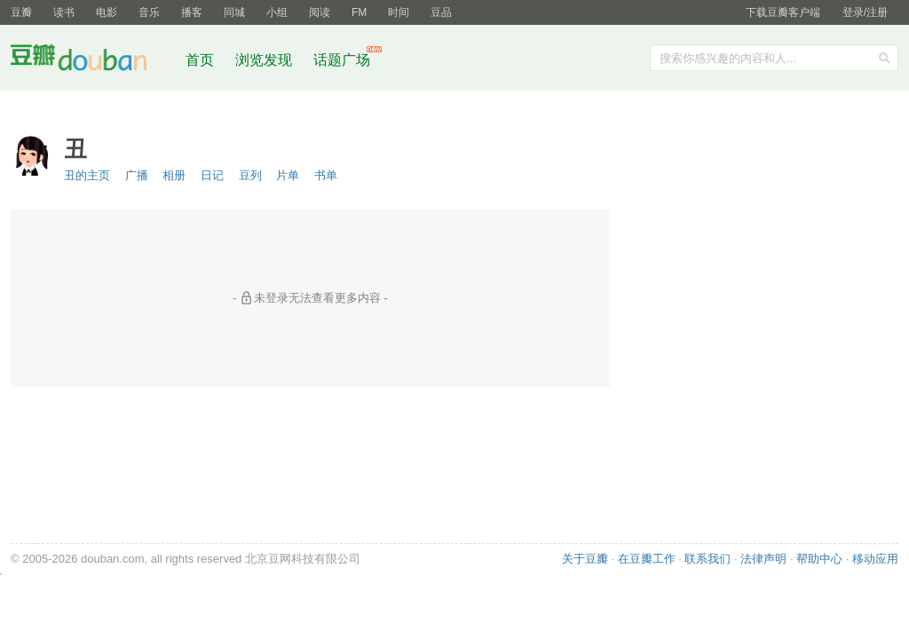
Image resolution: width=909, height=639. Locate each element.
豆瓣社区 (92, 61)
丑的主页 (87, 175)
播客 (191, 12)
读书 (64, 12)
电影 (106, 12)
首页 (200, 59)
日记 (212, 175)
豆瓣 (21, 12)
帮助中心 (819, 558)
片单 (287, 175)
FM (359, 12)
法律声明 (763, 558)
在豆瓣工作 (647, 558)
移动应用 (875, 558)
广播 (136, 175)
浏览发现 (265, 59)
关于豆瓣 (585, 558)
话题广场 (341, 59)
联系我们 (707, 558)
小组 (277, 12)
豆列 (250, 175)
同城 (234, 12)
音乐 (149, 12)
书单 (325, 175)
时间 (398, 12)
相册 (174, 175)
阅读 (319, 12)
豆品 (441, 12)
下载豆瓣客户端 (783, 12)
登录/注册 (865, 12)
